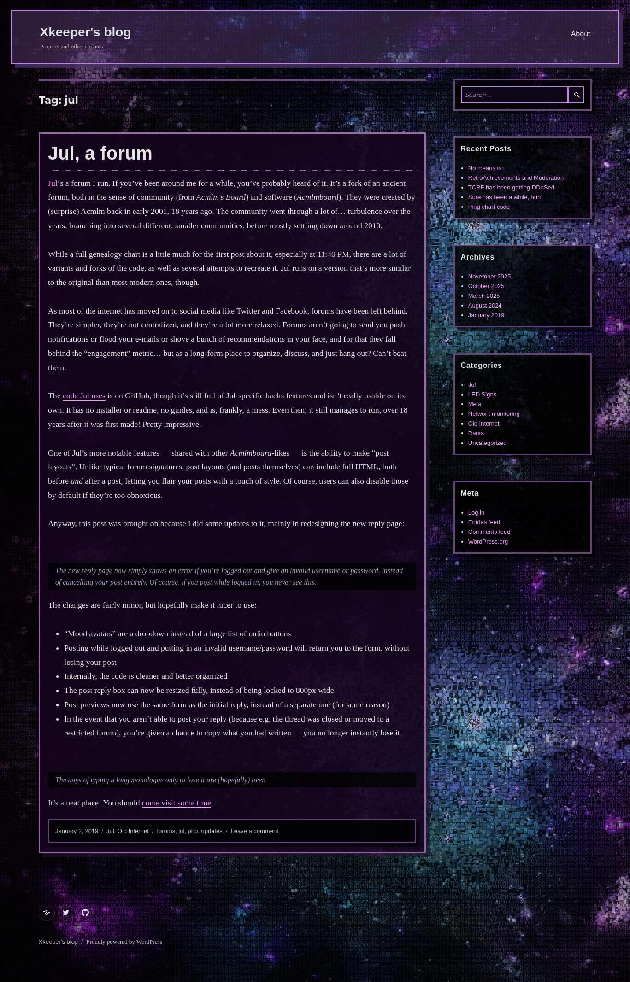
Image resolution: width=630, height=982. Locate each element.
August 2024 (485, 305)
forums (166, 831)
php (193, 831)
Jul (53, 183)
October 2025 (486, 286)
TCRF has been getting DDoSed (511, 187)
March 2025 (484, 295)
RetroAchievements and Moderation (516, 177)
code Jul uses (84, 395)
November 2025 (489, 276)
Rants (476, 433)
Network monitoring (494, 413)
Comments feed (489, 531)
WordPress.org (488, 541)
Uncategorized (487, 442)
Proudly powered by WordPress (124, 941)
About (580, 34)
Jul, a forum (100, 153)
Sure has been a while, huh (504, 197)
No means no (486, 168)
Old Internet (133, 831)
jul (181, 831)
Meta (475, 404)
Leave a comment (254, 831)
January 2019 (486, 315)
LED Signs (482, 394)
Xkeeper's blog (85, 32)
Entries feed (484, 522)
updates (212, 831)
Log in (476, 512)
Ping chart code (489, 206)
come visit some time (176, 802)
